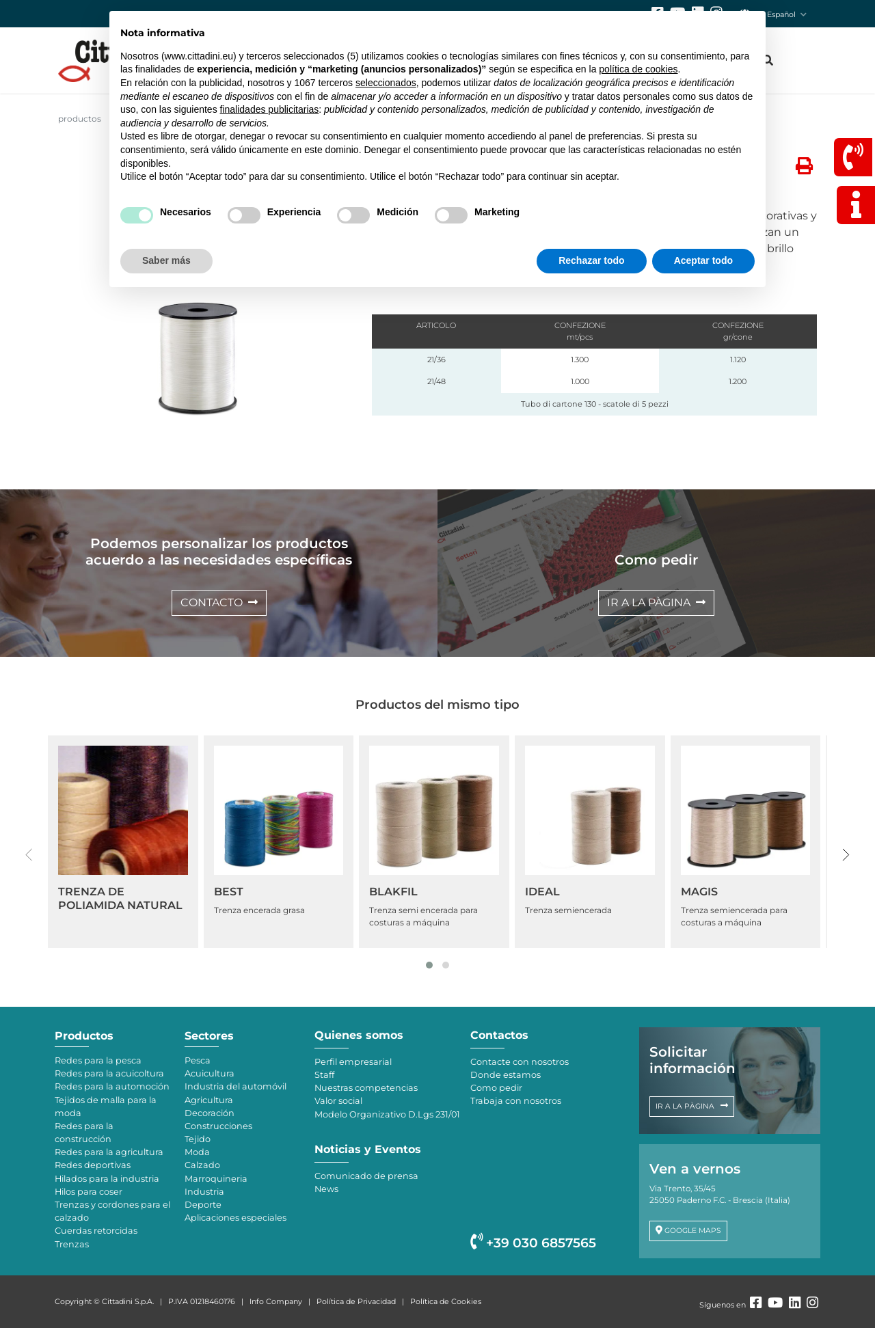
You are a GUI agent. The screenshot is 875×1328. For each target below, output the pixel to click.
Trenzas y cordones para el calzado (112, 1211)
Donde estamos (505, 1075)
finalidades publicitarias (269, 109)
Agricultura (209, 1100)
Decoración (209, 1113)
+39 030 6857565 (533, 1243)
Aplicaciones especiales (235, 1217)
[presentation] (29, 855)
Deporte (203, 1205)
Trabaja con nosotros (515, 1101)
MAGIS (699, 891)
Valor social (338, 1101)
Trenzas (72, 1244)
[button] (429, 965)
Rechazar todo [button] (591, 260)
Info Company (276, 1301)
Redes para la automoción (112, 1086)
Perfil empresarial (353, 1062)
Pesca (198, 1060)
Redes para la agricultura (109, 1152)
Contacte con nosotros (519, 1062)
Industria (204, 1192)
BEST (228, 891)
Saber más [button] (166, 260)
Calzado (202, 1165)
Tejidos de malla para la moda (106, 1106)
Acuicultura (209, 1073)
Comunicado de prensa (366, 1176)
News (326, 1189)
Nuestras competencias (366, 1088)
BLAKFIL (393, 891)
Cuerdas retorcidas (96, 1230)
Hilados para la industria (107, 1179)
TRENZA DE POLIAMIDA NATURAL (120, 898)
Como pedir (496, 1088)
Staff (324, 1075)
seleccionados (385, 82)
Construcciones (218, 1126)
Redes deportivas (93, 1165)
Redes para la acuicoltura (109, 1073)
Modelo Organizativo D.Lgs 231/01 (387, 1114)
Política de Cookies (445, 1301)
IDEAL (542, 891)
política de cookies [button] (638, 69)
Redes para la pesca (98, 1060)
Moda (197, 1152)
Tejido (198, 1139)
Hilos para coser (88, 1192)
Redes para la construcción (84, 1132)
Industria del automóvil (235, 1086)
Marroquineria (216, 1179)
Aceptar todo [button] (703, 260)
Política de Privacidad (356, 1301)
